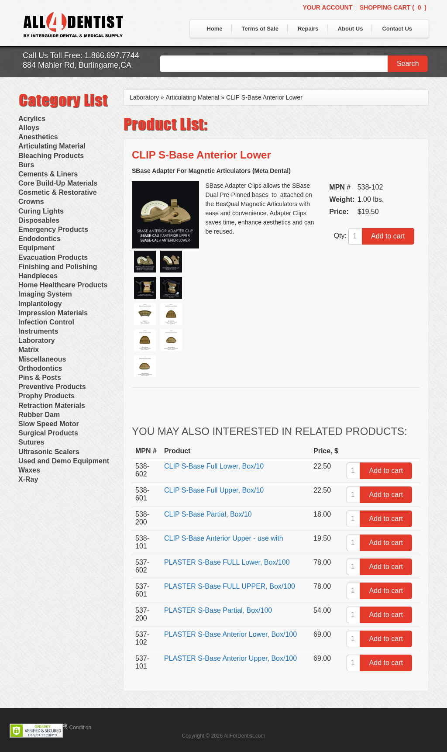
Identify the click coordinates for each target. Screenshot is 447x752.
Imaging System (45, 294)
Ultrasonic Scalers (48, 451)
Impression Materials (53, 313)
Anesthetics (38, 137)
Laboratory (36, 340)
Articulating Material (52, 146)
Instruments (38, 331)
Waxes (29, 470)
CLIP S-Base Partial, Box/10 (208, 514)
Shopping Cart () (393, 7)
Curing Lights (41, 211)
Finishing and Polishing (57, 266)
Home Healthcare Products (63, 285)
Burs (26, 165)
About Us (350, 28)
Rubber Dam (39, 414)
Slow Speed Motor (48, 424)
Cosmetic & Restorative (57, 192)
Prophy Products (46, 396)
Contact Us (397, 28)
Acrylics (31, 118)
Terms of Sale (260, 28)
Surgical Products (48, 433)
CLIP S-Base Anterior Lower (264, 97)
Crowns (31, 201)
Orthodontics (40, 368)
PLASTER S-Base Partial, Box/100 (218, 610)
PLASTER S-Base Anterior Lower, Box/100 (230, 634)
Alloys (28, 127)
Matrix (28, 349)
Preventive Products (52, 386)
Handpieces (38, 275)
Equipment (36, 248)
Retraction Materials (51, 405)
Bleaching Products (51, 155)
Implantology (40, 303)
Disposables (38, 220)
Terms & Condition (69, 727)
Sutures (31, 442)
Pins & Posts (39, 377)
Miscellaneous (42, 359)
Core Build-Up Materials (57, 183)
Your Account (327, 7)
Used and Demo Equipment (63, 461)
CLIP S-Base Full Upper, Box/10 (214, 490)
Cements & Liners (48, 174)
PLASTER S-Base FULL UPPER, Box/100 (229, 586)
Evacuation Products (53, 257)
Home (214, 28)
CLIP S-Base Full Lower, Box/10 (214, 466)
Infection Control (46, 322)
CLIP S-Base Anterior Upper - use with (223, 538)
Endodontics (39, 238)
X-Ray (28, 479)
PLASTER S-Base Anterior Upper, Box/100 (230, 658)
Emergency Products (53, 229)
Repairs (308, 28)
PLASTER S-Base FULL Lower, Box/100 (227, 562)
